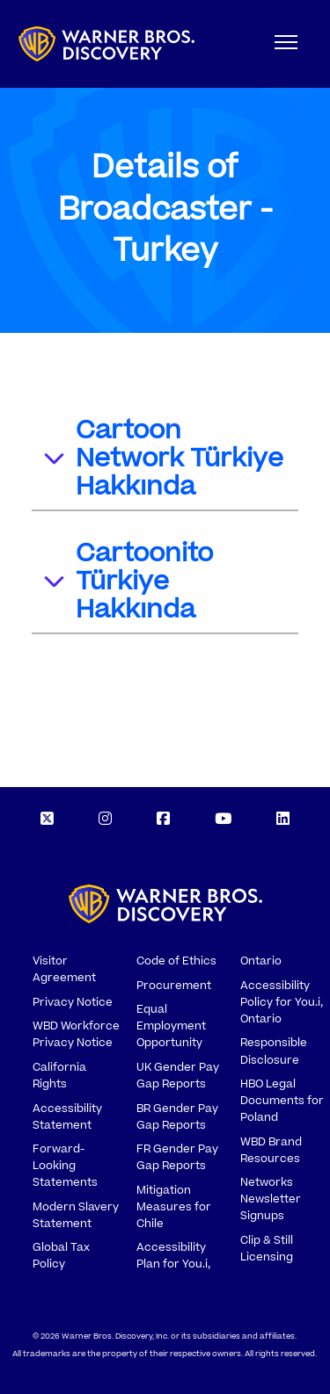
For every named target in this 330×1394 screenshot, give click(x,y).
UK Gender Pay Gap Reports (177, 1075)
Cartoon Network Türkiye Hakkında (162, 458)
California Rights (59, 1075)
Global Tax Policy (61, 1255)
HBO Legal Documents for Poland (282, 1100)
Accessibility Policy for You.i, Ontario (281, 1002)
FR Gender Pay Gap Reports (177, 1157)
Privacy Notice (73, 1002)
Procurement (173, 985)
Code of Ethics (176, 961)
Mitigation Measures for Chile (173, 1206)
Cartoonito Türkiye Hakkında (127, 581)
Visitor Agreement (64, 969)
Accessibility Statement (67, 1117)
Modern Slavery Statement (76, 1215)
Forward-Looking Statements (65, 1165)
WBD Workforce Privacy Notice (76, 1034)
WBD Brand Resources (271, 1150)
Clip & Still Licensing (266, 1248)
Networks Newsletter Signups (270, 1199)
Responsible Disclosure (273, 1051)
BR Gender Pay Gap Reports (177, 1117)
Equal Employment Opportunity (171, 1026)
